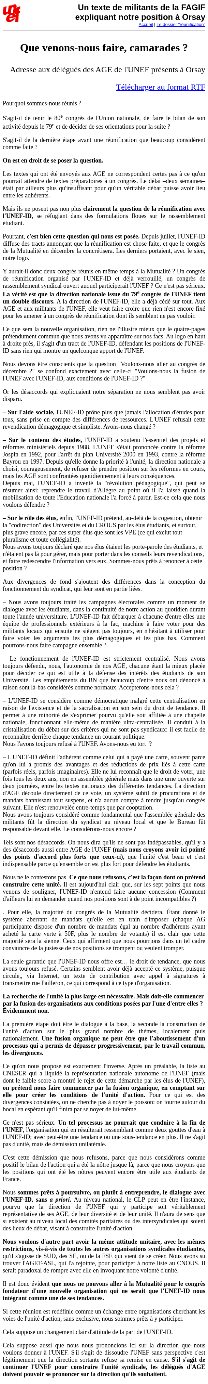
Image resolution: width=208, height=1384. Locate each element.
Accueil (146, 24)
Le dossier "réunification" (181, 24)
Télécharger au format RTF (160, 86)
